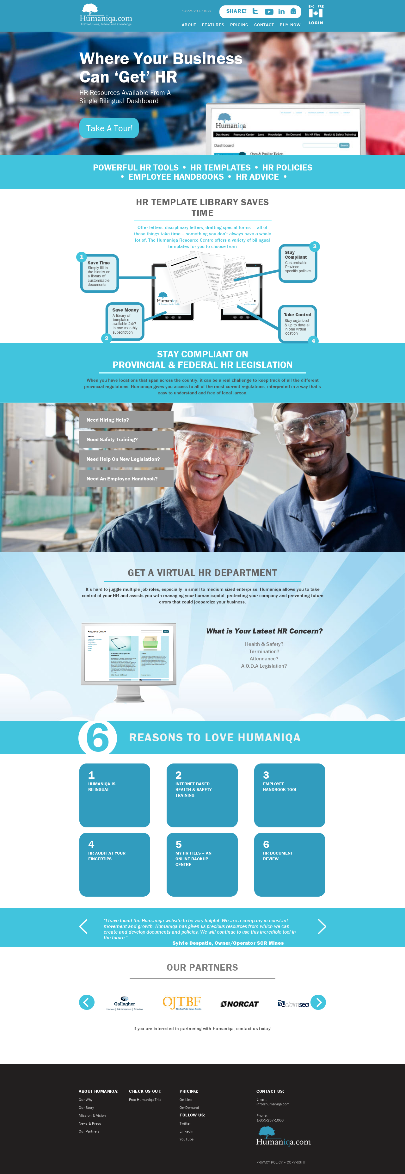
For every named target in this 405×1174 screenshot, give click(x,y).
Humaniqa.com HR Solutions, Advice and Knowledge (106, 14)
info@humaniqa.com (273, 1104)
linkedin (282, 11)
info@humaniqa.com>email (293, 11)
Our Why (85, 1099)
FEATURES (213, 25)
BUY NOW (290, 25)
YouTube (186, 1139)
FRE (321, 6)
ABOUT (189, 25)
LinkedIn (186, 1131)
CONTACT (264, 25)
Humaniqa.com (283, 1136)
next (322, 926)
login (316, 23)
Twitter (185, 1123)
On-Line (186, 1099)
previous (83, 926)
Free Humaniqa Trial (145, 1099)
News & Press (90, 1123)
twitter (255, 11)
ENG (311, 6)
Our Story (86, 1107)
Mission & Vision (92, 1115)
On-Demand (189, 1107)
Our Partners (89, 1131)
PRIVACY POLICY (269, 1162)
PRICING (239, 25)
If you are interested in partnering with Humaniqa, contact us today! (202, 1028)
